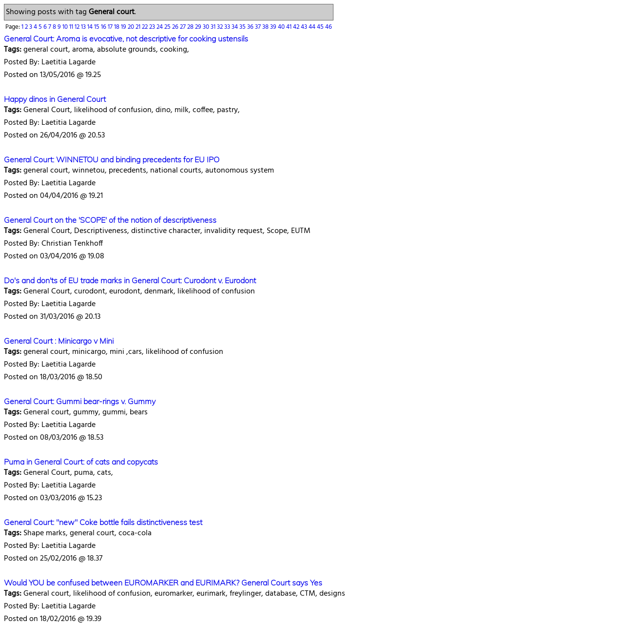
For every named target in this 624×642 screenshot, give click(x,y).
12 (78, 27)
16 (104, 27)
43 (305, 27)
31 (214, 27)
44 (313, 27)
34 (235, 27)
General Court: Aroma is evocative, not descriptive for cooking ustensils (126, 38)
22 (145, 27)
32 (220, 27)
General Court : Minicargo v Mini (59, 341)
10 (65, 27)
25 (168, 27)
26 (176, 27)
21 (139, 27)
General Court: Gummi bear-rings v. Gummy (80, 401)
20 (132, 27)
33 (228, 27)
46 (328, 27)
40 (282, 27)
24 (160, 27)
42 (297, 27)
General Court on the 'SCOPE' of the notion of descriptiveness (110, 220)
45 (321, 27)
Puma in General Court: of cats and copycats (81, 462)
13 (84, 27)
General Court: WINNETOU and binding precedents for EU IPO (111, 159)
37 (258, 27)
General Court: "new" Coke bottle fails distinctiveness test (103, 522)
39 (274, 27)
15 (97, 27)
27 (183, 27)
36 (251, 27)
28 (191, 27)
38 (266, 27)
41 (289, 27)
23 (152, 27)
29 (199, 27)
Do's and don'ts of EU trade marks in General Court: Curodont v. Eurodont (130, 280)
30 (207, 27)
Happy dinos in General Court (55, 99)
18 (117, 27)
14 (90, 27)
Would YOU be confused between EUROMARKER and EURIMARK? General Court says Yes (163, 582)
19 (124, 27)
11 (72, 27)
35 (243, 27)
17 (111, 27)
